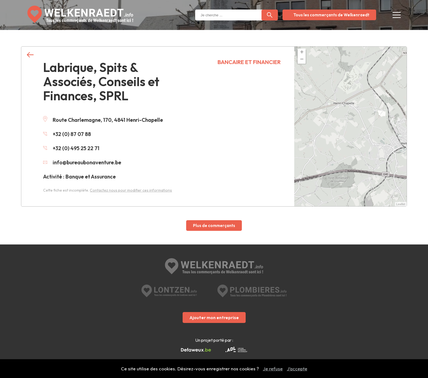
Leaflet (400, 204)
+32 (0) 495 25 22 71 (71, 148)
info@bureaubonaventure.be (82, 162)
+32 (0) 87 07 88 (67, 134)
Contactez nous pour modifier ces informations (131, 190)
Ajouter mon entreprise (214, 317)
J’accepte (297, 368)
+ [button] (302, 53)
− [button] (302, 60)
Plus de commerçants (214, 225)
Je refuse (273, 368)
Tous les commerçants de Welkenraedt (331, 14)
